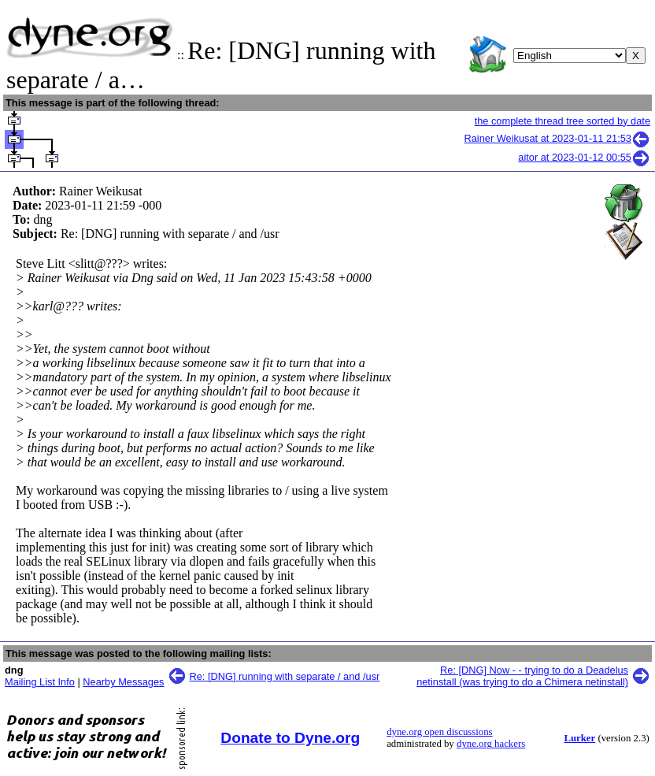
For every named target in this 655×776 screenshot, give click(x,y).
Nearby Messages (123, 682)
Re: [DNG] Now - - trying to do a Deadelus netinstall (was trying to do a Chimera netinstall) (522, 676)
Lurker (579, 738)
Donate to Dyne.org (290, 738)
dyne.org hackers (491, 743)
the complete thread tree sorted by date (562, 121)
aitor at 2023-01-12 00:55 (584, 157)
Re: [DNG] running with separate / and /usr (285, 676)
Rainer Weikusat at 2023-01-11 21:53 (557, 138)
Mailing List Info (40, 682)
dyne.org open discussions (439, 731)
